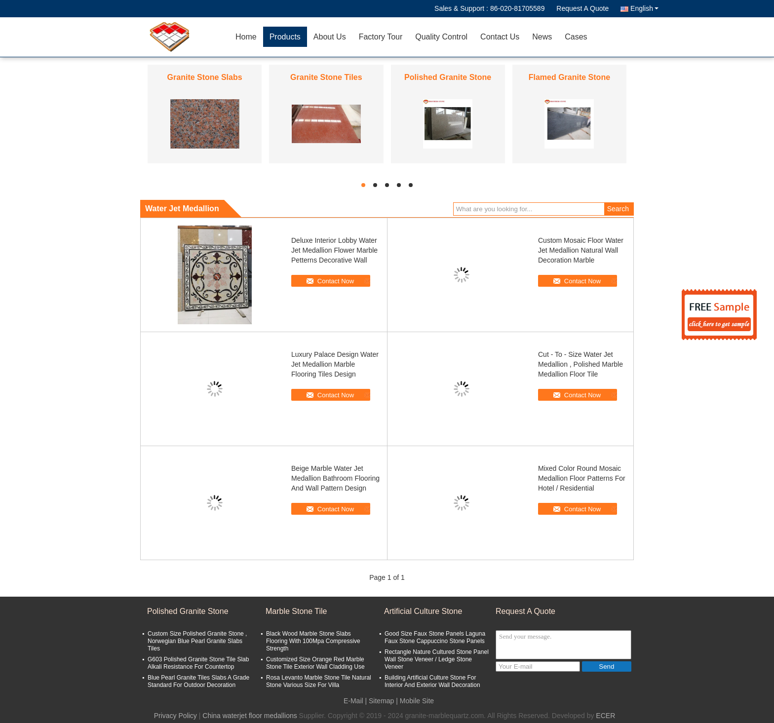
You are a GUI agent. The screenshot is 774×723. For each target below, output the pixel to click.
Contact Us (499, 37)
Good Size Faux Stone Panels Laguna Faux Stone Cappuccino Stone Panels (435, 637)
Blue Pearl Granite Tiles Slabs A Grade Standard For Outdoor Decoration (198, 681)
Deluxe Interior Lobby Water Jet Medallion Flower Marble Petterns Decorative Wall (334, 250)
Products (285, 37)
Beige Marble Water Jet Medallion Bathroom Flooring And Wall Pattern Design (335, 478)
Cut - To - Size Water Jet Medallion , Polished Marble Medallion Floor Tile (580, 364)
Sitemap (381, 701)
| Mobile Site (415, 701)
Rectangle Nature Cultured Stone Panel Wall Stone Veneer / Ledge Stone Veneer (437, 659)
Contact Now (335, 281)
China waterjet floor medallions (249, 716)
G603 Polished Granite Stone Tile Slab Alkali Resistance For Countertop (198, 663)
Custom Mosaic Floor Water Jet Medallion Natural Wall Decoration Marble (580, 250)
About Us (329, 37)
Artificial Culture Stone (423, 611)
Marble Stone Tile (296, 611)
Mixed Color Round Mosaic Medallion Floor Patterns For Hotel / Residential (581, 478)
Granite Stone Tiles (326, 77)
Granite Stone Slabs (204, 77)
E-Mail (353, 701)
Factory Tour (381, 37)
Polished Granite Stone (447, 77)
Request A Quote (582, 8)
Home (246, 37)
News (542, 37)
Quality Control (441, 37)
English (644, 8)
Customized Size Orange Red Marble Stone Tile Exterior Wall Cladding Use (315, 663)
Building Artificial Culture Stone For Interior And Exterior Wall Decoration (432, 681)
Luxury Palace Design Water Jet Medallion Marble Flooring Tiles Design (335, 364)
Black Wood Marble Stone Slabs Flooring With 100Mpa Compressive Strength (313, 641)
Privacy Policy (175, 716)
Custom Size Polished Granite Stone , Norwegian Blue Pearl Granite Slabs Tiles (197, 641)
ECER (605, 716)
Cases (576, 37)
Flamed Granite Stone (569, 77)
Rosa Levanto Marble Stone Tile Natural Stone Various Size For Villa (318, 681)
